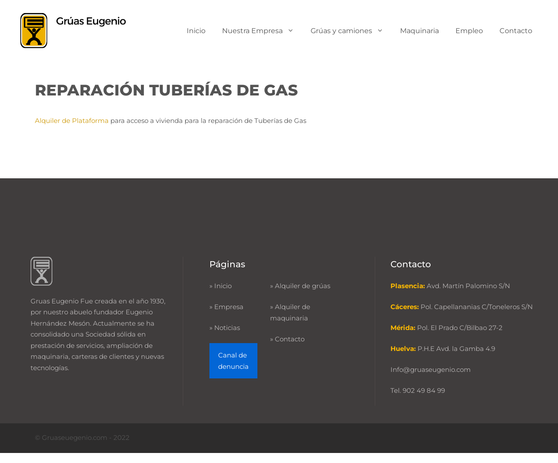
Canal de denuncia (233, 361)
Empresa (228, 307)
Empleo (469, 31)
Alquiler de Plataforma (72, 120)
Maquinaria (419, 31)
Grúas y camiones (351, 31)
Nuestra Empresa (262, 31)
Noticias (227, 327)
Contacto (516, 31)
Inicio (196, 31)
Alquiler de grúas (302, 286)
